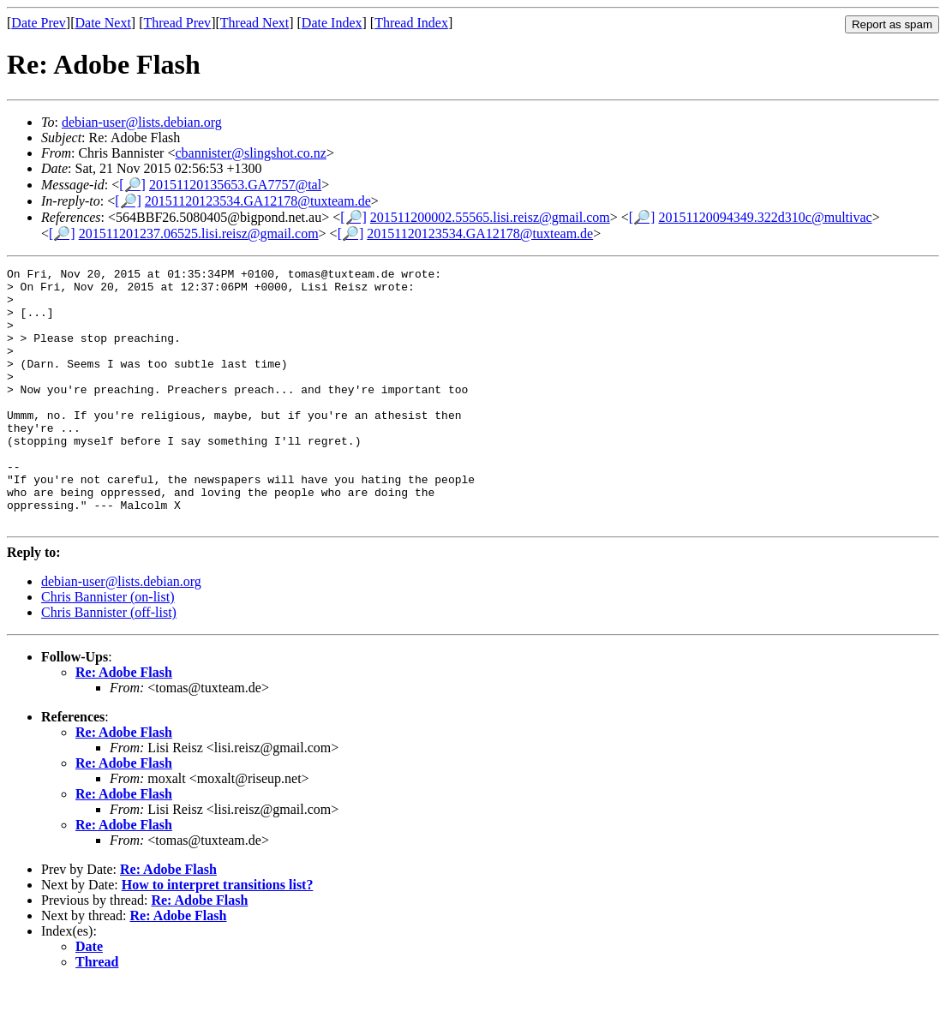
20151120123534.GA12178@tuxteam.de (258, 201)
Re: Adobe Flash (123, 723)
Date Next (103, 22)
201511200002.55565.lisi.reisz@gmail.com (490, 217)
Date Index (332, 22)
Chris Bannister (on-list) (108, 648)
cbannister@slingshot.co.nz (250, 153)
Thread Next (254, 22)
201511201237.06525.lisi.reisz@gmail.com (199, 233)
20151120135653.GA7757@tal (235, 184)
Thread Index (411, 22)
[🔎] (132, 184)
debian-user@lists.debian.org (142, 122)
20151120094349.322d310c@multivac (764, 217)
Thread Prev (177, 22)
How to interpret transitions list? (218, 936)
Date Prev (38, 22)
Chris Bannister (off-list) (109, 663)
